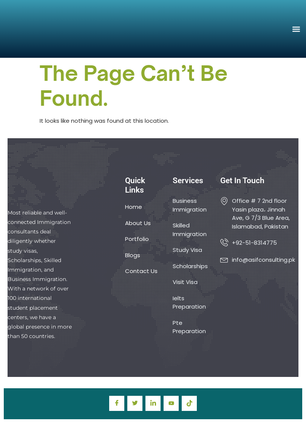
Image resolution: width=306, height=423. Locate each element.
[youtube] (171, 403)
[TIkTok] (189, 403)
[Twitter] (134, 403)
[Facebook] (116, 403)
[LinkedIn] (153, 403)
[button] (296, 29)
